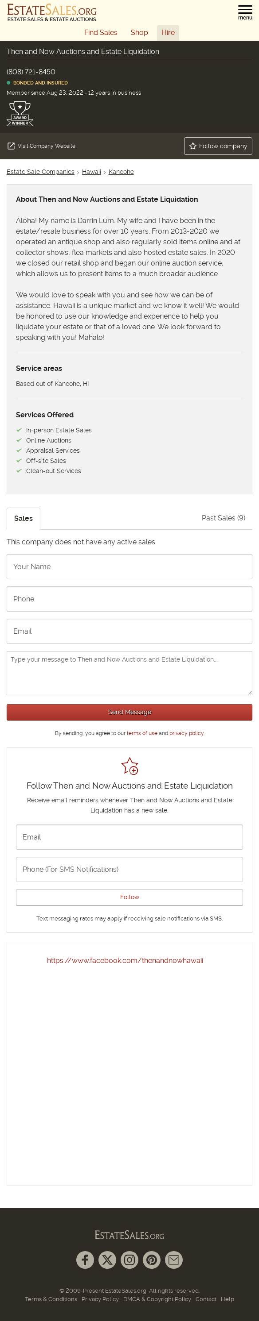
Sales (23, 518)
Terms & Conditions (51, 1299)
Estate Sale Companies (41, 171)
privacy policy (186, 733)
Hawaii (91, 171)
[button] (245, 12)
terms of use (142, 733)
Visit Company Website (41, 146)
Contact (206, 1299)
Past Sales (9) (223, 518)
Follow (129, 897)
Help (227, 1299)
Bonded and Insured (37, 83)
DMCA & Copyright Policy (157, 1299)
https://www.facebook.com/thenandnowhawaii (125, 960)
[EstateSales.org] (52, 12)
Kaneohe (121, 171)
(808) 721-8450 (31, 72)
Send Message (129, 712)
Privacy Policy (100, 1299)
